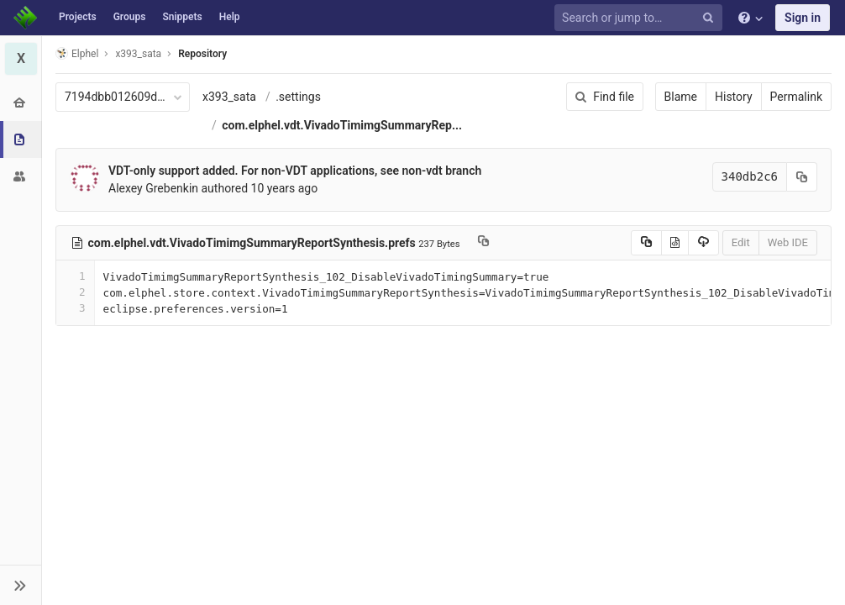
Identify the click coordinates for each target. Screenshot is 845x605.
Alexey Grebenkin (153, 188)
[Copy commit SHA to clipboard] (802, 177)
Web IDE (788, 242)
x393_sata (229, 96)
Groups (129, 17)
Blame (680, 96)
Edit (741, 242)
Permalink (796, 96)
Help (229, 17)
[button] (20, 585)
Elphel (76, 53)
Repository (202, 54)
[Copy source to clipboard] (646, 242)
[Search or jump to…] (641, 18)
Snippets (182, 17)
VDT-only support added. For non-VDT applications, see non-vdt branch (294, 170)
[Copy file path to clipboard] (483, 242)
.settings (298, 96)
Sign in (803, 17)
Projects (78, 17)
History (734, 96)
